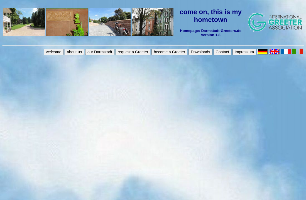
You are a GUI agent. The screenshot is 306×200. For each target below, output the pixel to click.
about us (74, 52)
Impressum (244, 52)
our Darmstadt (99, 52)
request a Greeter (133, 52)
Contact (222, 52)
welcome (53, 52)
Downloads (200, 52)
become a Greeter (169, 52)
